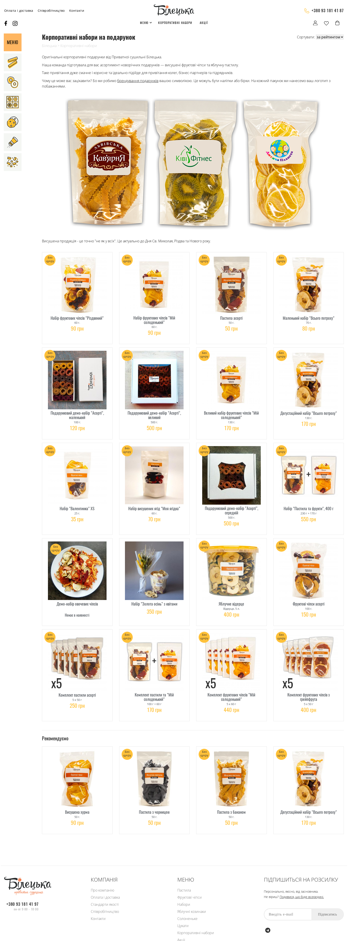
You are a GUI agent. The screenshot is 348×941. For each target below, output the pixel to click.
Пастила (184, 890)
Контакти (76, 10)
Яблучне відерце (231, 594)
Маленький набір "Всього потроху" (308, 316)
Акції (204, 23)
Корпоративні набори (175, 23)
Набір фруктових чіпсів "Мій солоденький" (154, 318)
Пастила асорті (231, 316)
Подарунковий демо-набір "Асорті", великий (154, 410)
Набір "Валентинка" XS (77, 501)
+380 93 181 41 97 (22, 904)
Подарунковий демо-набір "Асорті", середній (231, 503)
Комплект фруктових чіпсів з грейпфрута (308, 684)
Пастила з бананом (231, 797)
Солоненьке (187, 918)
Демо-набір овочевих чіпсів (77, 594)
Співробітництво (51, 10)
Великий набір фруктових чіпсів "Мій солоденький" (231, 410)
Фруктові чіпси (189, 897)
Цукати (183, 925)
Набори (183, 904)
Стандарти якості (105, 904)
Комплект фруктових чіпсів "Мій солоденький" (231, 684)
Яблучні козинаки (191, 911)
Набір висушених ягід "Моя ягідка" (154, 501)
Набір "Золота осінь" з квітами (154, 594)
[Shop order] (330, 37)
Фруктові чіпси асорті (308, 594)
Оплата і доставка (18, 10)
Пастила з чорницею (154, 797)
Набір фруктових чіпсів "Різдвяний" (77, 316)
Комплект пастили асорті (77, 682)
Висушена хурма (77, 797)
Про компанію (102, 890)
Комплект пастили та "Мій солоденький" (154, 684)
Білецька (49, 45)
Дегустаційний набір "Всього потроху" (308, 409)
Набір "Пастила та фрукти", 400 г (308, 501)
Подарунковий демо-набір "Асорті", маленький (77, 410)
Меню (144, 23)
